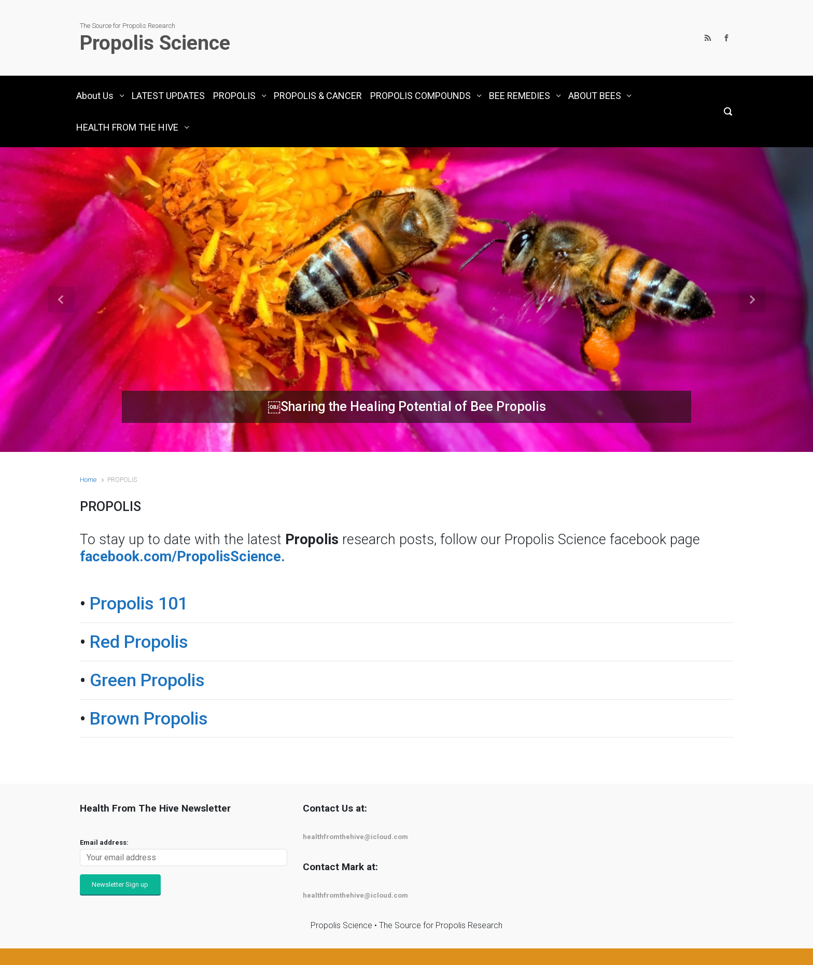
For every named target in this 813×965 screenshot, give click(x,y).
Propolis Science (155, 43)
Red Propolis (139, 641)
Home (88, 480)
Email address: (104, 842)
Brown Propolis (149, 718)
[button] (61, 299)
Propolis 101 (139, 603)
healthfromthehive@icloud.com (355, 837)
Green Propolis (147, 680)
